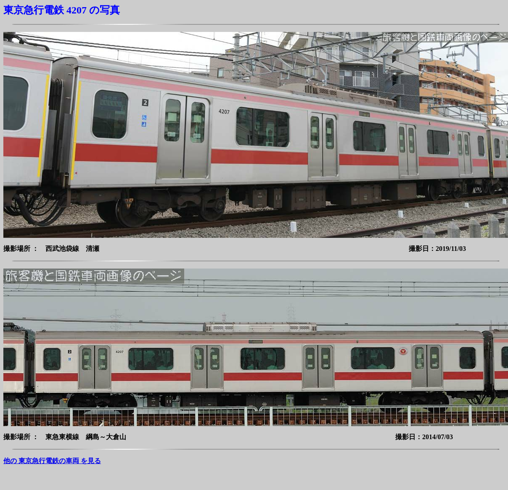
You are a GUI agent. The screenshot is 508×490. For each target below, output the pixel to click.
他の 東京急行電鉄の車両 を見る (52, 460)
